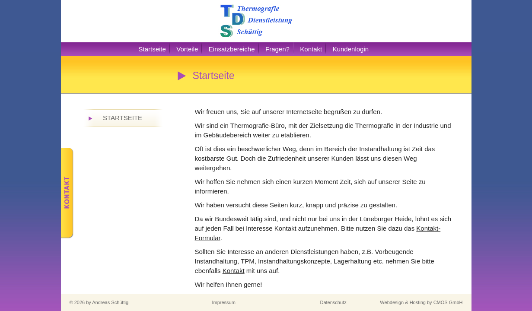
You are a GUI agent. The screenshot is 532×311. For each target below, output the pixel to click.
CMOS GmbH (448, 302)
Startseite (152, 49)
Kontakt (311, 49)
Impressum (224, 302)
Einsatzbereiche (232, 49)
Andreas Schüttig (110, 302)
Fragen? (277, 49)
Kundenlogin (351, 49)
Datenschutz (333, 302)
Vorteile (187, 49)
